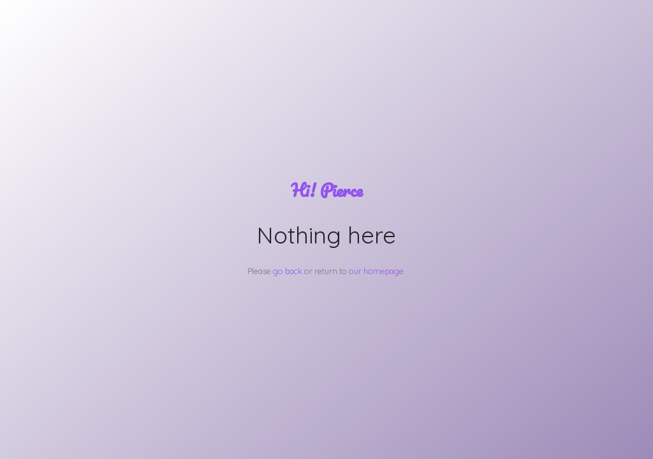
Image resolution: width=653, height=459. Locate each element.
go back (287, 271)
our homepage (376, 271)
